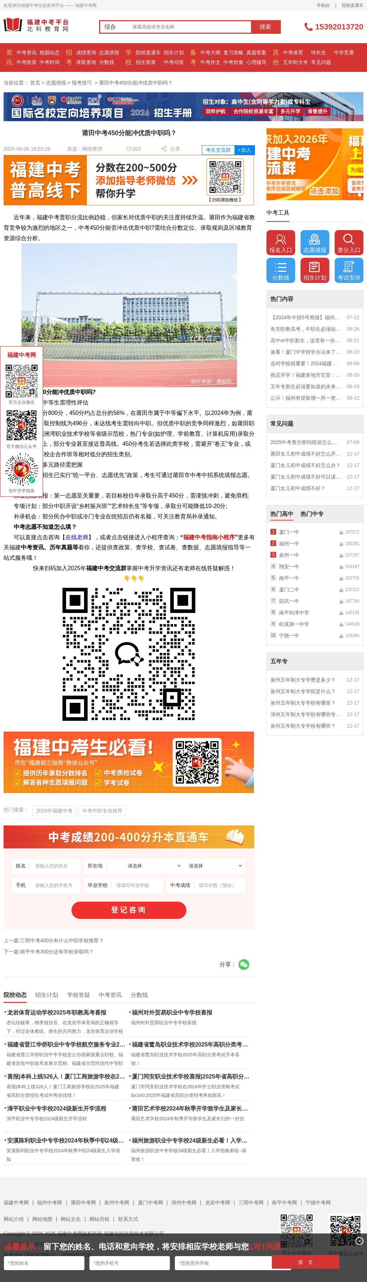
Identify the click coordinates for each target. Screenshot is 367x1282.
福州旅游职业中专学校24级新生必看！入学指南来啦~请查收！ (191, 1140)
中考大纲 (210, 52)
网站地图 (42, 1219)
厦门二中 (289, 589)
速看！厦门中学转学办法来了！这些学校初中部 (306, 352)
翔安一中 (289, 566)
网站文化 (71, 1219)
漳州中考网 (183, 1202)
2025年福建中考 (54, 811)
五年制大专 (295, 62)
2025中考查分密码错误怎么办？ (306, 442)
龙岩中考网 (217, 1202)
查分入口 (349, 243)
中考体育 (293, 52)
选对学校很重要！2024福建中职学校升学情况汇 (306, 363)
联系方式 (128, 1219)
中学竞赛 (344, 52)
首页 (35, 83)
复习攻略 (233, 52)
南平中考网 (284, 1202)
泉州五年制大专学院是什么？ (303, 691)
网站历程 (99, 1219)
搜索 (265, 27)
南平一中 (289, 578)
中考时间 (50, 62)
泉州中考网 (116, 1202)
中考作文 (210, 62)
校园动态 (50, 52)
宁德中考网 (318, 1202)
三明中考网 (251, 1202)
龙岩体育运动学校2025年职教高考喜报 (56, 1012)
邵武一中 (289, 601)
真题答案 (256, 52)
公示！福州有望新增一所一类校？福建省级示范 (306, 398)
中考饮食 (233, 62)
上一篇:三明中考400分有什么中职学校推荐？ (54, 940)
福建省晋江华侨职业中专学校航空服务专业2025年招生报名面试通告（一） (67, 1044)
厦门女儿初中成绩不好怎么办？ (305, 465)
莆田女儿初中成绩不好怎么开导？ (306, 454)
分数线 (106, 62)
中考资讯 (27, 52)
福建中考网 (16, 1202)
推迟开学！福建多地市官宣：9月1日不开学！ (306, 375)
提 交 (305, 1262)
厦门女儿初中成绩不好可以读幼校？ (306, 477)
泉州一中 (289, 555)
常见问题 (321, 62)
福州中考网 (49, 1202)
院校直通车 (352, 5)
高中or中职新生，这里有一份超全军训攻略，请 (306, 340)
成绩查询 (86, 52)
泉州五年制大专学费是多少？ (303, 680)
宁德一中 (289, 635)
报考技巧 (82, 83)
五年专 (279, 661)
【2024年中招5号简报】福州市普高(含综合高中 (306, 317)
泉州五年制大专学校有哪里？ (303, 703)
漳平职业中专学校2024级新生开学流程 (56, 1108)
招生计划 (174, 52)
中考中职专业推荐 (102, 811)
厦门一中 (289, 532)
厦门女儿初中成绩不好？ (298, 488)
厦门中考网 (150, 1202)
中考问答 (174, 62)
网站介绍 (14, 1219)
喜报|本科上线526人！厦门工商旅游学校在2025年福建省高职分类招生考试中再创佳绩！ (67, 1076)
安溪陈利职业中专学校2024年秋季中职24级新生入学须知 (67, 1140)
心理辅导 (256, 62)
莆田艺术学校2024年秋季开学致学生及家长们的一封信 (191, 1108)
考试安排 (349, 271)
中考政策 (27, 62)
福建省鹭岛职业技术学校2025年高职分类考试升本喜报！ (191, 1044)
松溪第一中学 (294, 624)
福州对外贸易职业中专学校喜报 (172, 1012)
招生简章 (146, 62)
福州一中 (289, 543)
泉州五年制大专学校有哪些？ (303, 726)
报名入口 (280, 243)
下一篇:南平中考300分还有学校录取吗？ (49, 951)
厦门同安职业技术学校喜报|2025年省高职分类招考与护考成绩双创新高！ (191, 1076)
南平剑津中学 (294, 612)
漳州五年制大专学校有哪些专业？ (306, 714)
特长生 (318, 52)
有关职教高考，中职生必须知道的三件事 (306, 329)
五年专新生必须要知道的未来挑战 (306, 386)
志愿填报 (109, 52)
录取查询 (86, 62)
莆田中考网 (83, 1202)
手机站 (323, 5)
